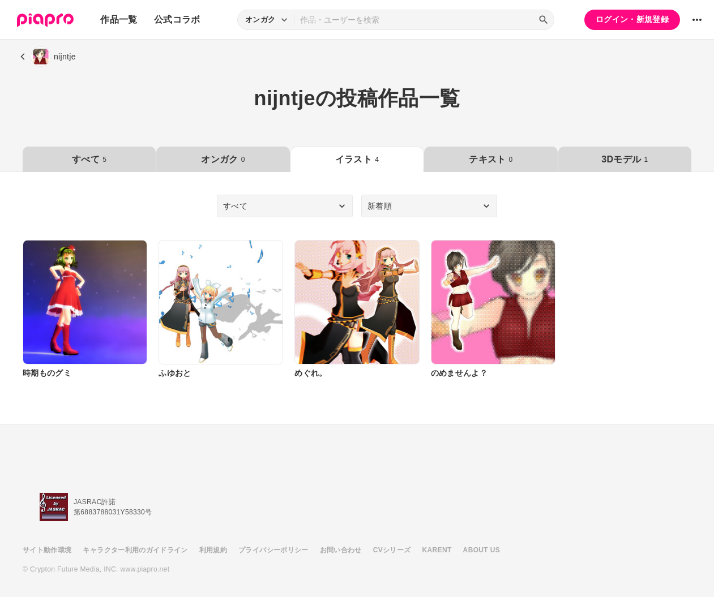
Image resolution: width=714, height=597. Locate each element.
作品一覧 (118, 19)
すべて (89, 159)
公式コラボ (177, 19)
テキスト (490, 159)
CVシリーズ (392, 550)
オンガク (223, 159)
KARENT (437, 550)
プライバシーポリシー (273, 550)
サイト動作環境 (47, 550)
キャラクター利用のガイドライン (135, 550)
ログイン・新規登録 (632, 19)
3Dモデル (624, 159)
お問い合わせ (341, 550)
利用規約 (213, 550)
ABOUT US (481, 550)
